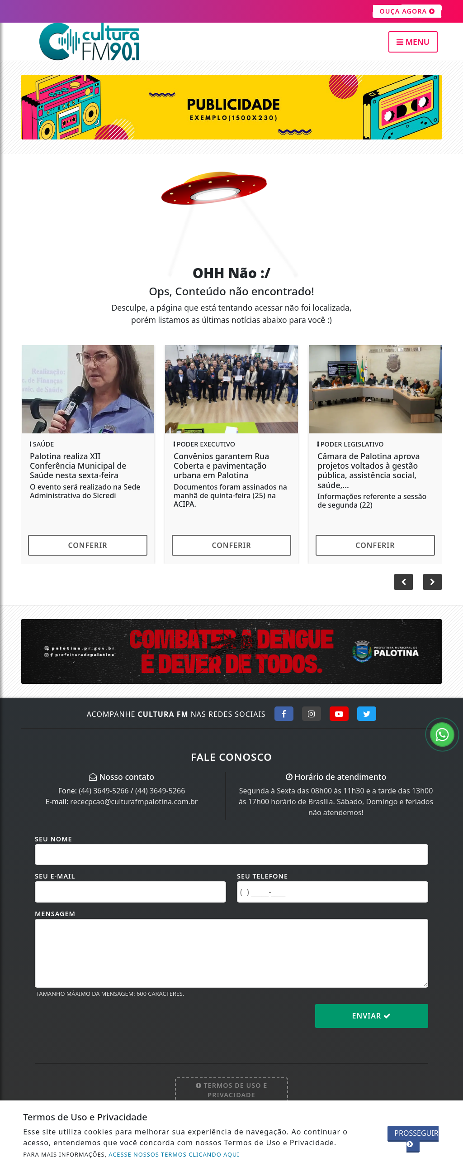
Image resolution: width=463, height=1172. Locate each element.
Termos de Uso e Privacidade (232, 1090)
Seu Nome (53, 839)
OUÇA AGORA (407, 11)
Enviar (372, 1016)
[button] (432, 582)
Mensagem (55, 913)
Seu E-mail (55, 876)
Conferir (87, 545)
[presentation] (103, 1023)
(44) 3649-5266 (103, 791)
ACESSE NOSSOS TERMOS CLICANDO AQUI (174, 1154)
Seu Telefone (262, 876)
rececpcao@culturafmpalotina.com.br (134, 802)
